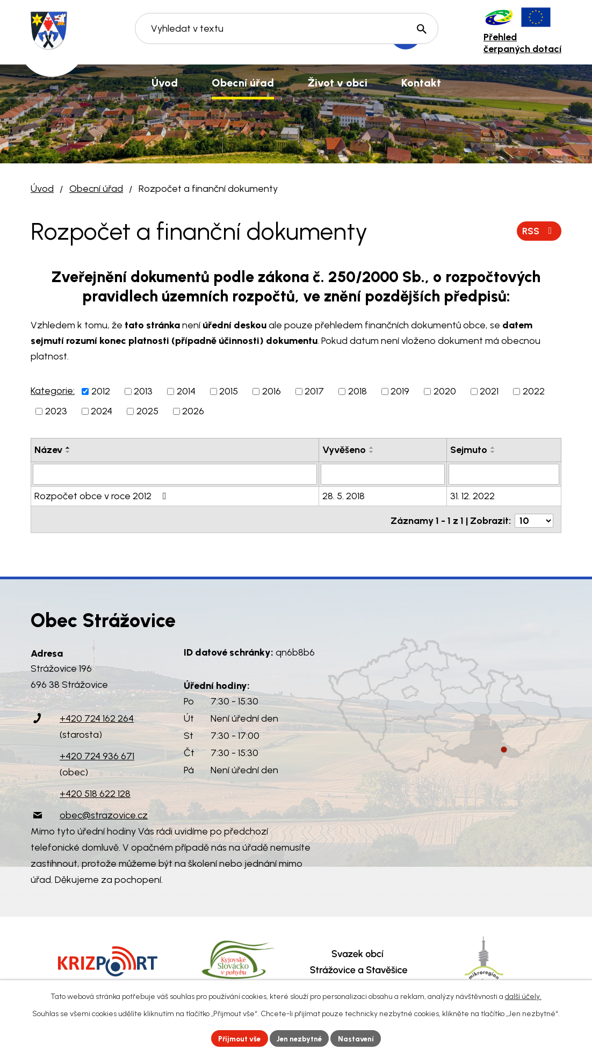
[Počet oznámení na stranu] (534, 517)
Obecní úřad (96, 189)
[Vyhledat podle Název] (175, 474)
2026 (193, 411)
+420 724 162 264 (97, 715)
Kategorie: (53, 391)
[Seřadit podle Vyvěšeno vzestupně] (372, 447)
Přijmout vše (236, 1037)
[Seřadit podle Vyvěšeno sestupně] (372, 452)
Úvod (42, 189)
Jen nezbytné (300, 1037)
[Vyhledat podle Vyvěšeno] (382, 474)
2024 (101, 411)
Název (48, 450)
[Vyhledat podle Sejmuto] (504, 474)
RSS (538, 230)
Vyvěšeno (344, 450)
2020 (445, 391)
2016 (271, 391)
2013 (143, 391)
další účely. (523, 995)
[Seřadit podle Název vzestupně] (68, 447)
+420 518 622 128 (95, 790)
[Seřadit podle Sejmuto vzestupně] (493, 447)
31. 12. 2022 (472, 495)
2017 (314, 391)
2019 (400, 391)
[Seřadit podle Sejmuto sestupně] (493, 452)
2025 (147, 411)
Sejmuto (468, 450)
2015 (228, 391)
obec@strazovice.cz (104, 812)
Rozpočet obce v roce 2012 (102, 495)
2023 (56, 411)
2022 (534, 391)
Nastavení (360, 1037)
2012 (100, 391)
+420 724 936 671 (97, 753)
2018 (357, 391)
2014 (186, 391)
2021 (489, 391)
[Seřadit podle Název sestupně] (68, 452)
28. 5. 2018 (343, 495)
